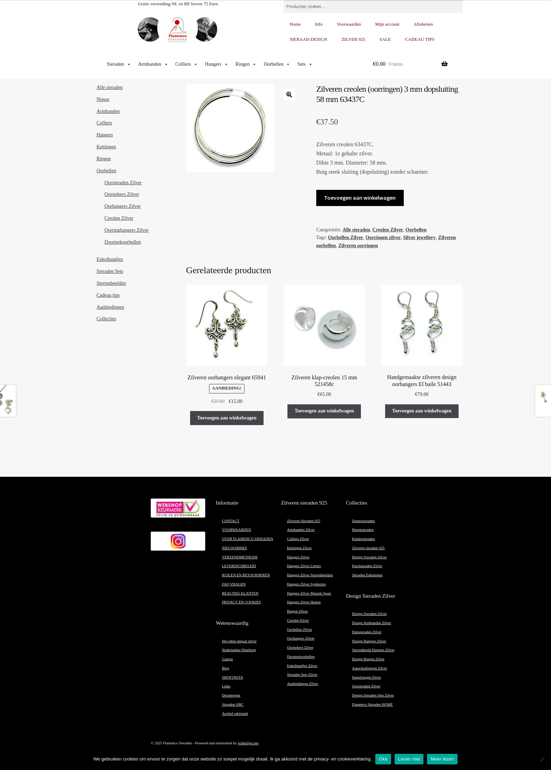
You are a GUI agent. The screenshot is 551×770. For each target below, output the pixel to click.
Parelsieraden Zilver (367, 566)
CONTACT (230, 521)
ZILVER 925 (353, 39)
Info (319, 24)
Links (226, 686)
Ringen (246, 64)
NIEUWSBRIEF (234, 548)
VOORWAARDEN (236, 530)
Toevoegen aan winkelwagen (360, 197)
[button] (289, 94)
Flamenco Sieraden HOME (372, 704)
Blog (225, 668)
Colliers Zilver (298, 539)
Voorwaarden (349, 24)
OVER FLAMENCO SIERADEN (247, 539)
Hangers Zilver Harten (304, 602)
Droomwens (231, 695)
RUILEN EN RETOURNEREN (246, 575)
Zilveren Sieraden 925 (303, 521)
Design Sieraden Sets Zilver (373, 695)
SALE (385, 39)
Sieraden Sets (110, 271)
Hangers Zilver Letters (304, 566)
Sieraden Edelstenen (367, 575)
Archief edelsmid (235, 714)
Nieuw (103, 99)
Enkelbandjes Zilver (302, 666)
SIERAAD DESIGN (308, 39)
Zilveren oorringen (358, 245)
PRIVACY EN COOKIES (241, 602)
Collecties (106, 318)
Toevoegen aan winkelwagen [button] (227, 418)
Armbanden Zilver (301, 530)
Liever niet (409, 759)
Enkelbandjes (110, 259)
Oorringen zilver (383, 237)
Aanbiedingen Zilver (302, 684)
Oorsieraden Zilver (123, 182)
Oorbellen (277, 64)
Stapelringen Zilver (366, 677)
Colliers (186, 64)
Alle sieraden (356, 229)
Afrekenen (423, 24)
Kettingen (106, 146)
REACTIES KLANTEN (240, 593)
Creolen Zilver (387, 229)
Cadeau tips (108, 295)
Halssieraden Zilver (367, 632)
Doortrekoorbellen (122, 242)
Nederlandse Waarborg (239, 650)
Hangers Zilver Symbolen (306, 584)
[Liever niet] (542, 759)
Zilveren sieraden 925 (368, 548)
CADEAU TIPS (420, 39)
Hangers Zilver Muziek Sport (309, 593)
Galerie (227, 659)
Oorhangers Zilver (122, 206)
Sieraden (119, 64)
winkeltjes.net (248, 743)
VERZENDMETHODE (240, 557)
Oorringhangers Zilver (126, 230)
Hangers (216, 64)
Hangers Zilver (298, 557)
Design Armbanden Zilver (371, 623)
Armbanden (153, 64)
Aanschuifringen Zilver (369, 668)
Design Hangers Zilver (369, 641)
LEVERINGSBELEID (239, 566)
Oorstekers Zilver (121, 194)
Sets (304, 64)
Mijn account (387, 24)
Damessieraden (363, 521)
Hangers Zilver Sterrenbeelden (310, 575)
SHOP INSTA (232, 677)
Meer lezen (442, 759)
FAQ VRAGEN (234, 584)
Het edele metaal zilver (239, 641)
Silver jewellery (419, 237)
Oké (383, 759)
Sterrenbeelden (111, 283)
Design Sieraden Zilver (369, 557)
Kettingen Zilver (299, 548)
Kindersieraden (363, 539)
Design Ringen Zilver (368, 659)
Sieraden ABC (233, 704)
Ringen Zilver (297, 611)
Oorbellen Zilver (345, 237)
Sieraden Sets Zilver (302, 674)
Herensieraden (363, 530)
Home (295, 24)
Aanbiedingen (110, 307)
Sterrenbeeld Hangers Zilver (373, 650)
